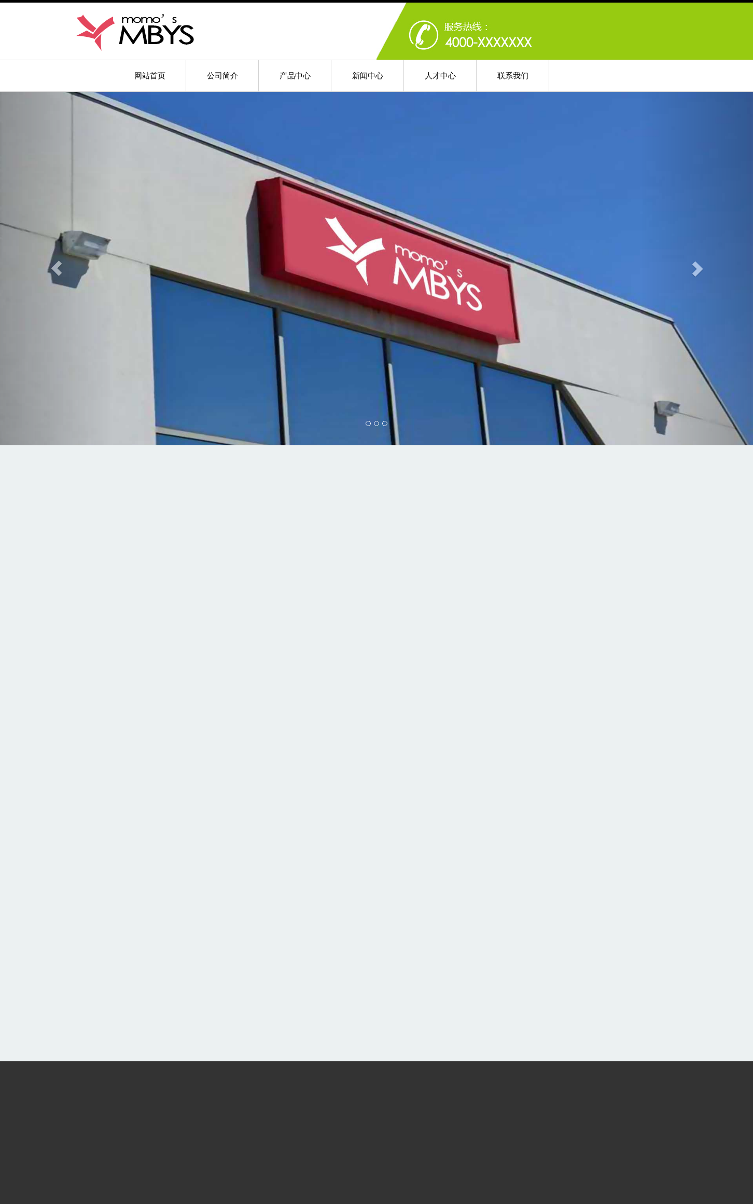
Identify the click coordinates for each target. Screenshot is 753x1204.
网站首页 (149, 75)
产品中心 (295, 75)
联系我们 (512, 75)
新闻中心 (367, 75)
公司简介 (222, 75)
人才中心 (440, 75)
